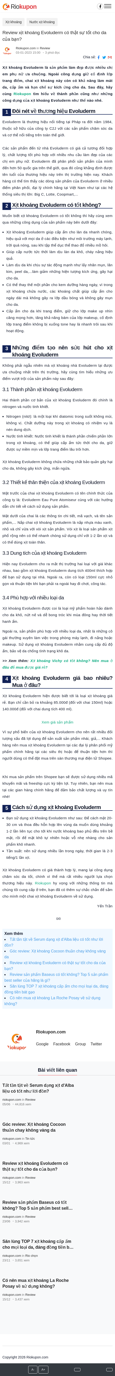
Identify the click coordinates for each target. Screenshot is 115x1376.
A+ (43, 1369)
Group (80, 1044)
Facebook (61, 1044)
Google (42, 1044)
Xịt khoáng (13, 22)
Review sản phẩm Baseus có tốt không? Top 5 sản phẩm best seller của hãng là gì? (37, 1208)
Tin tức (30, 1138)
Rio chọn (31, 1255)
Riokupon (22, 94)
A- (32, 1369)
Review (45, 48)
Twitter (96, 1044)
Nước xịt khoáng (42, 22)
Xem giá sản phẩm (57, 722)
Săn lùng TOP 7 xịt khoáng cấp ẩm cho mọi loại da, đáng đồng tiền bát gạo (37, 1247)
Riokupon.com (26, 48)
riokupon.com (11, 1099)
